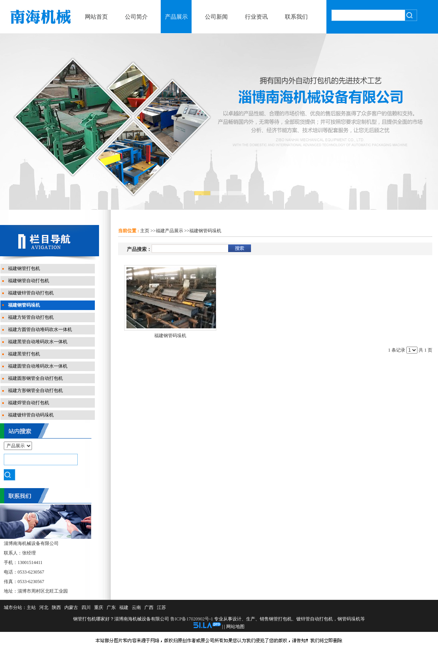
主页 (144, 230)
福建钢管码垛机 (205, 230)
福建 (123, 607)
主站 (31, 607)
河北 (43, 607)
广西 (148, 607)
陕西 (56, 607)
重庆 (98, 607)
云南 (136, 607)
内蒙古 (71, 607)
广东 (111, 607)
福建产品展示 (169, 230)
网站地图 (235, 626)
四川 (86, 607)
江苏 (161, 607)
